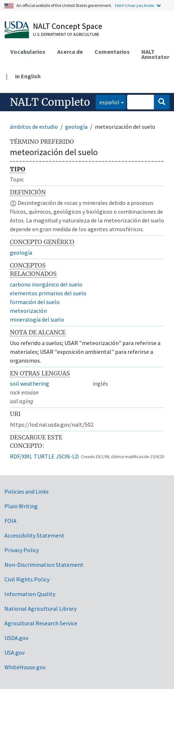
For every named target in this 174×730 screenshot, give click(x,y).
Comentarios (112, 51)
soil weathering (29, 383)
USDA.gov (16, 637)
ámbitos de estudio (34, 126)
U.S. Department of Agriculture (66, 34)
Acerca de (70, 51)
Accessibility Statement (34, 535)
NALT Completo (50, 102)
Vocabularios (27, 51)
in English (28, 76)
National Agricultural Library (40, 608)
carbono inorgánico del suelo (46, 284)
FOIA (10, 520)
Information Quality (29, 594)
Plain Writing (21, 506)
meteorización (28, 310)
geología (76, 126)
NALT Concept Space (67, 26)
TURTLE (44, 456)
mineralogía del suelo (37, 319)
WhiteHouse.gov (24, 667)
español (107, 101)
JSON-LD (67, 456)
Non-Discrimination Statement (44, 564)
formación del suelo (35, 302)
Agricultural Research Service (40, 623)
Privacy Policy (21, 550)
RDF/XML (21, 456)
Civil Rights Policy (26, 579)
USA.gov (14, 652)
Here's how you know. (135, 5)
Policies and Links (26, 491)
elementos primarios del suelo (48, 293)
